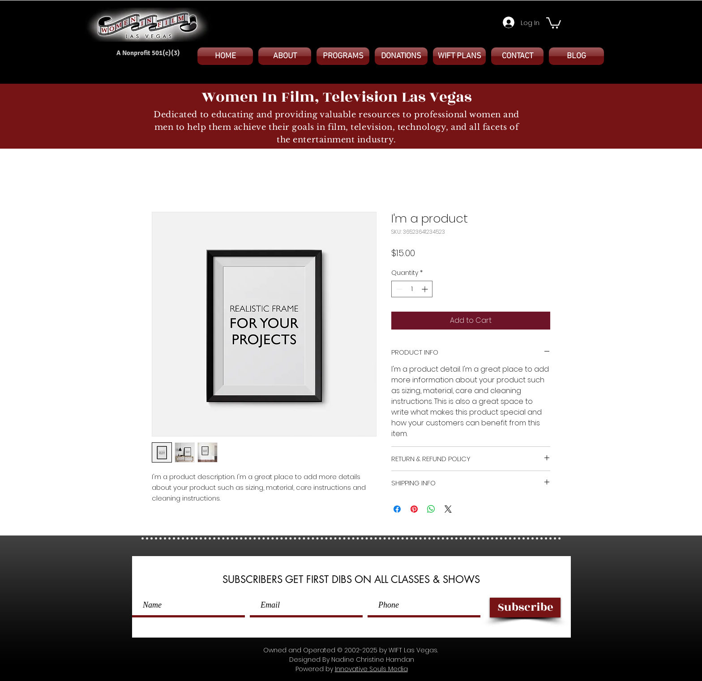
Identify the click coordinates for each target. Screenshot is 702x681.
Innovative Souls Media (371, 668)
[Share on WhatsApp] (431, 509)
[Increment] (425, 289)
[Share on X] (448, 509)
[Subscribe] (525, 607)
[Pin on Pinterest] (414, 509)
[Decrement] (398, 289)
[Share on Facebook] (397, 509)
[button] (553, 22)
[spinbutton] (412, 289)
